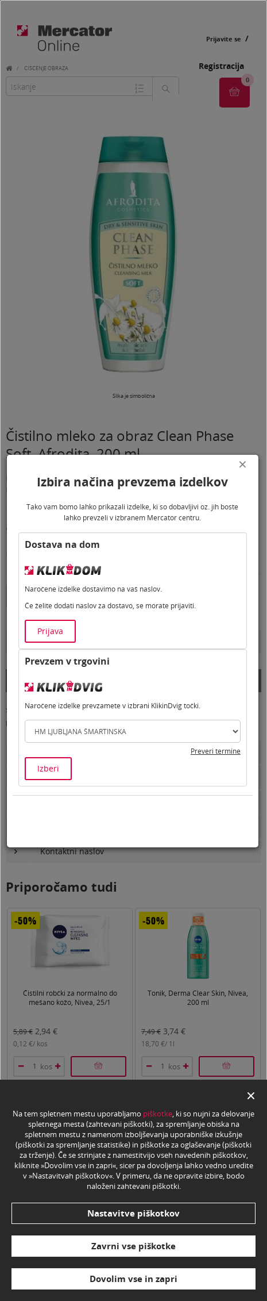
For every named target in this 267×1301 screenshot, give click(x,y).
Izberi (48, 768)
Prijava (50, 630)
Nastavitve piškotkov (133, 1213)
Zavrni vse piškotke (133, 1246)
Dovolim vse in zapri (133, 1278)
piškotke (157, 1113)
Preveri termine (216, 751)
